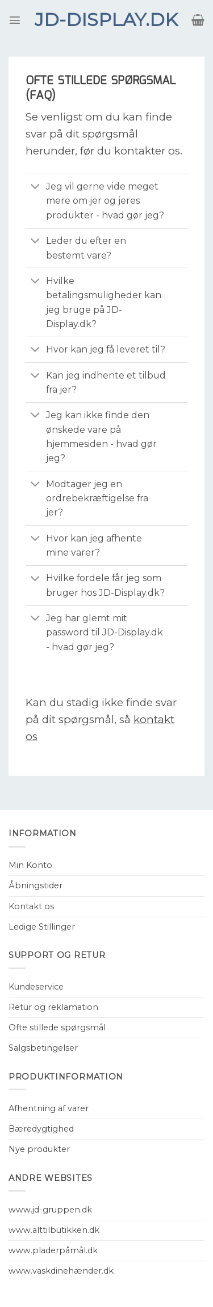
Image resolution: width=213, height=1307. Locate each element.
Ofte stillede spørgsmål (57, 1027)
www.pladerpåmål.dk (53, 1250)
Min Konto (30, 865)
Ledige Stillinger (42, 927)
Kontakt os (31, 906)
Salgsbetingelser (43, 1048)
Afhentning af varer (49, 1108)
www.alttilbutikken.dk (54, 1230)
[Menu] (15, 20)
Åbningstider (35, 885)
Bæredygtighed (41, 1129)
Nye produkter (39, 1149)
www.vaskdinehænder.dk (61, 1271)
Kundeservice (36, 987)
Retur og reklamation (53, 1007)
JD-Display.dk (106, 20)
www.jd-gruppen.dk (50, 1210)
